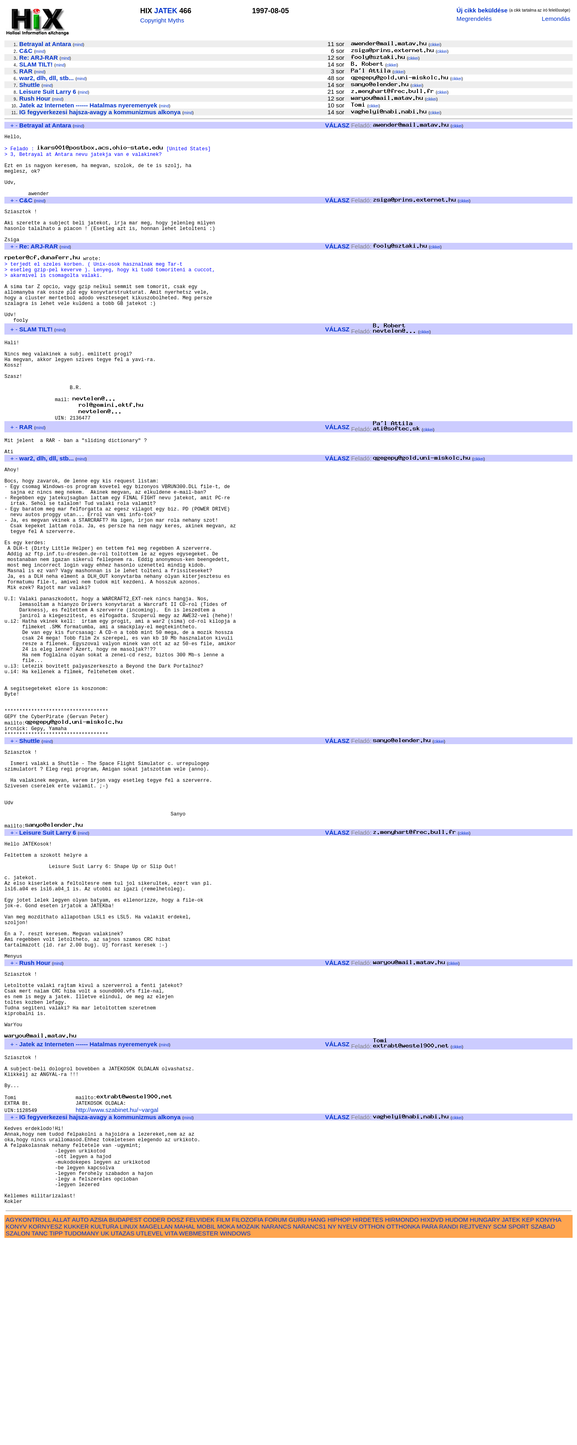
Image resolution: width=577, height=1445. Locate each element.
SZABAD (543, 1429)
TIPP (56, 1436)
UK (105, 1436)
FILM (223, 1422)
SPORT (518, 1429)
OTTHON (372, 1429)
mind (78, 44)
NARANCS (276, 1429)
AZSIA (98, 1422)
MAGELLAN (156, 1429)
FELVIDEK (200, 1422)
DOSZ (175, 1422)
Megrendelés (474, 18)
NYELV (347, 1429)
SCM (500, 1429)
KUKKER (76, 1429)
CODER (154, 1422)
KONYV (16, 1429)
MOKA (226, 1429)
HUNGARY (485, 1422)
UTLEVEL (149, 1436)
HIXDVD (431, 1422)
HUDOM (456, 1422)
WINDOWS (235, 1436)
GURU (297, 1422)
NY (332, 1429)
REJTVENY (475, 1429)
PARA (429, 1429)
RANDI (448, 1429)
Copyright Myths (162, 20)
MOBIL (206, 1429)
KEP (528, 1422)
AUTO (80, 1422)
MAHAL (184, 1429)
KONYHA (548, 1422)
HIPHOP (339, 1422)
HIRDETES (368, 1422)
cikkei (435, 44)
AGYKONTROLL (28, 1422)
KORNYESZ (45, 1429)
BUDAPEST (125, 1422)
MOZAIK (248, 1429)
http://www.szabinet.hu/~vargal (117, 1294)
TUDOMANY (81, 1436)
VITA (171, 1436)
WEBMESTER (198, 1436)
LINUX (129, 1429)
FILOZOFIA (247, 1422)
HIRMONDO (402, 1422)
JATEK (166, 11)
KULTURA (104, 1429)
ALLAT (61, 1422)
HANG (317, 1422)
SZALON (18, 1436)
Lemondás (556, 18)
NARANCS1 (309, 1429)
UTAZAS (123, 1436)
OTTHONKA (403, 1429)
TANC (40, 1436)
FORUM (275, 1422)
